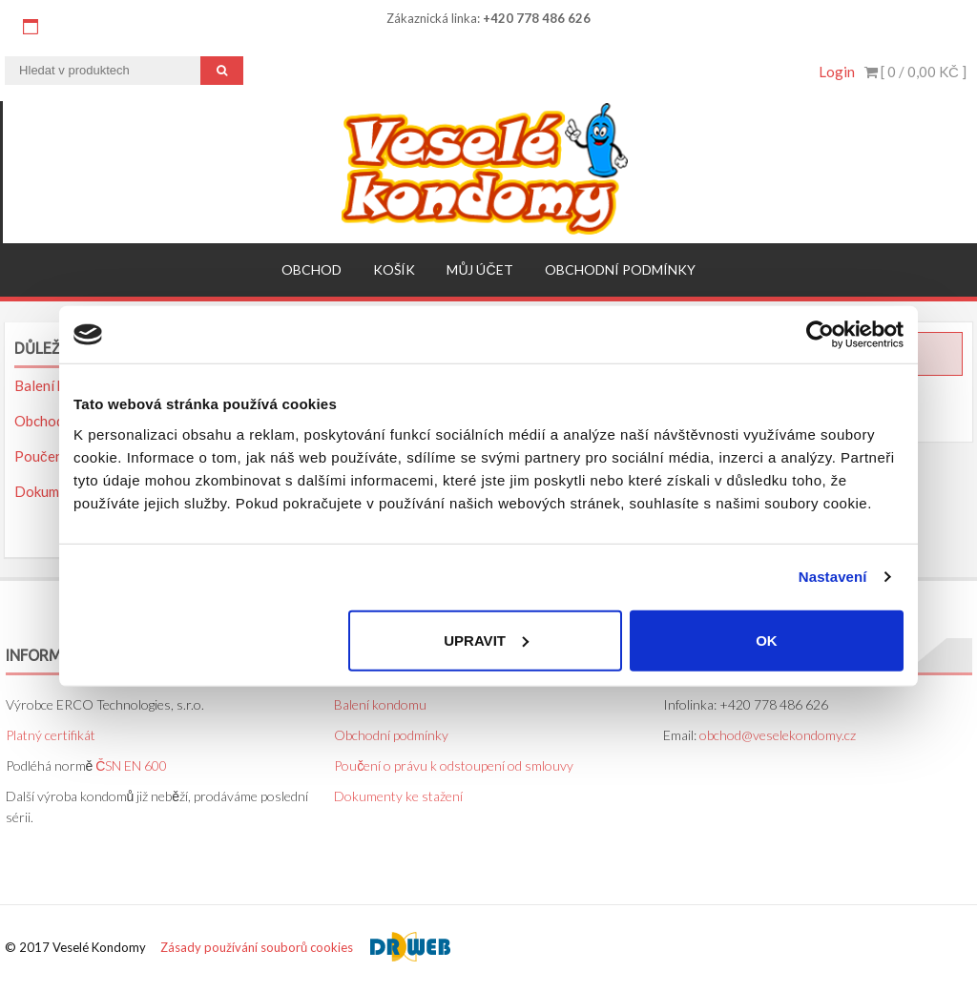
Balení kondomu (380, 704)
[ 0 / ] (915, 71)
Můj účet (479, 269)
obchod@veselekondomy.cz (777, 735)
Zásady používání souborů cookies (256, 947)
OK (767, 639)
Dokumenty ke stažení (398, 796)
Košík (394, 269)
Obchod (311, 269)
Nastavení (833, 576)
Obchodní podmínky (620, 269)
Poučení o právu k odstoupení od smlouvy (453, 765)
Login (837, 71)
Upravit (486, 639)
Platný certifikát (50, 735)
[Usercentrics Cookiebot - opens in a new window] (820, 334)
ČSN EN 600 (131, 765)
